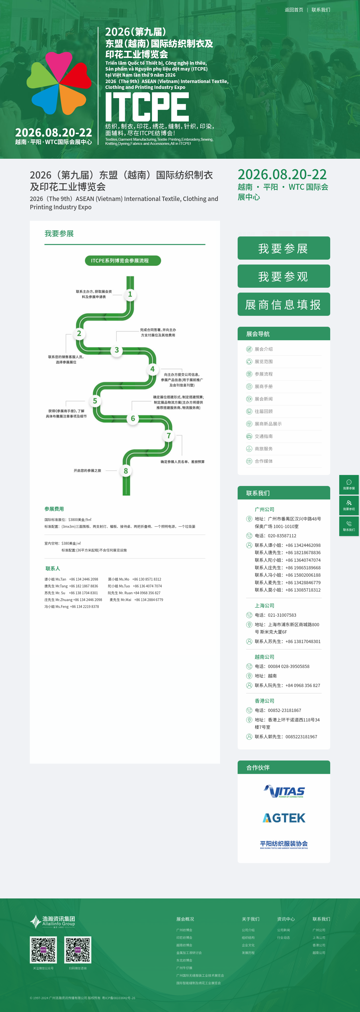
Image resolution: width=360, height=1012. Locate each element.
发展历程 (248, 958)
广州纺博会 (184, 935)
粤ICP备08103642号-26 (118, 1003)
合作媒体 (264, 467)
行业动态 (283, 943)
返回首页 (294, 9)
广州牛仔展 (184, 973)
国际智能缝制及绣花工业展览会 (198, 988)
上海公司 (319, 943)
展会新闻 (264, 404)
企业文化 (248, 951)
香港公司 (319, 951)
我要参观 (284, 282)
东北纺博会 (184, 966)
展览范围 (264, 367)
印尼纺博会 (184, 943)
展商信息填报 (284, 310)
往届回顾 (264, 417)
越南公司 (319, 958)
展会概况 (185, 924)
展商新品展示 (268, 429)
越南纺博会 (184, 951)
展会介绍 (264, 355)
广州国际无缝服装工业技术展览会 (200, 981)
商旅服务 (264, 454)
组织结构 (248, 943)
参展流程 (264, 380)
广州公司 (319, 935)
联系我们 (321, 9)
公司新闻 (283, 935)
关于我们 (250, 924)
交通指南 (264, 442)
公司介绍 (248, 935)
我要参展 (284, 254)
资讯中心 (286, 924)
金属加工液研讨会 (189, 958)
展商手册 (264, 392)
